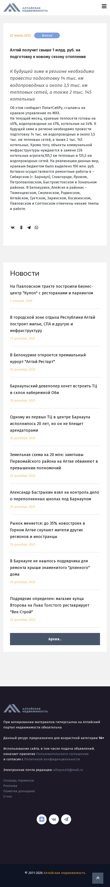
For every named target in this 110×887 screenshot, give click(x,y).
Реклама (10, 786)
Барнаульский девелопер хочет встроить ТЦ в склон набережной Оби (55, 396)
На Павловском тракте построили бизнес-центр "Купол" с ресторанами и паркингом (55, 296)
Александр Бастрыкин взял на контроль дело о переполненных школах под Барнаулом (55, 502)
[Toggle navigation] (104, 6)
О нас (7, 796)
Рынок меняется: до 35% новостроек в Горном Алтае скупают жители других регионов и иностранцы (55, 536)
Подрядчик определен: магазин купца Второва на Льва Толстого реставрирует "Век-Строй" (55, 611)
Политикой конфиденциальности (52, 759)
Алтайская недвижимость (64, 873)
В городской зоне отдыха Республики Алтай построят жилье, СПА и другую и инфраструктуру (55, 330)
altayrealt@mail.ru (68, 770)
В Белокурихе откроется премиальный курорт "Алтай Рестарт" (55, 365)
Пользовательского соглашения (62, 754)
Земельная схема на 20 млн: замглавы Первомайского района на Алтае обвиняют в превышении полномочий (55, 467)
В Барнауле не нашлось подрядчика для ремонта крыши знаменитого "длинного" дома (55, 574)
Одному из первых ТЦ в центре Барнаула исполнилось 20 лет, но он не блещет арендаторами (55, 430)
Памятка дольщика (19, 791)
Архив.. (55, 639)
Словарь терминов (18, 780)
